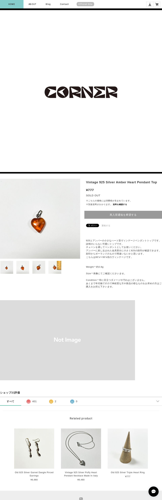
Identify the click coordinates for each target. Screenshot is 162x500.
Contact (64, 4)
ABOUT (32, 4)
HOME (11, 4)
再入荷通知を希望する (123, 214)
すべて (10, 401)
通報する (106, 225)
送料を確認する (120, 204)
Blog (48, 4)
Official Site (85, 4)
